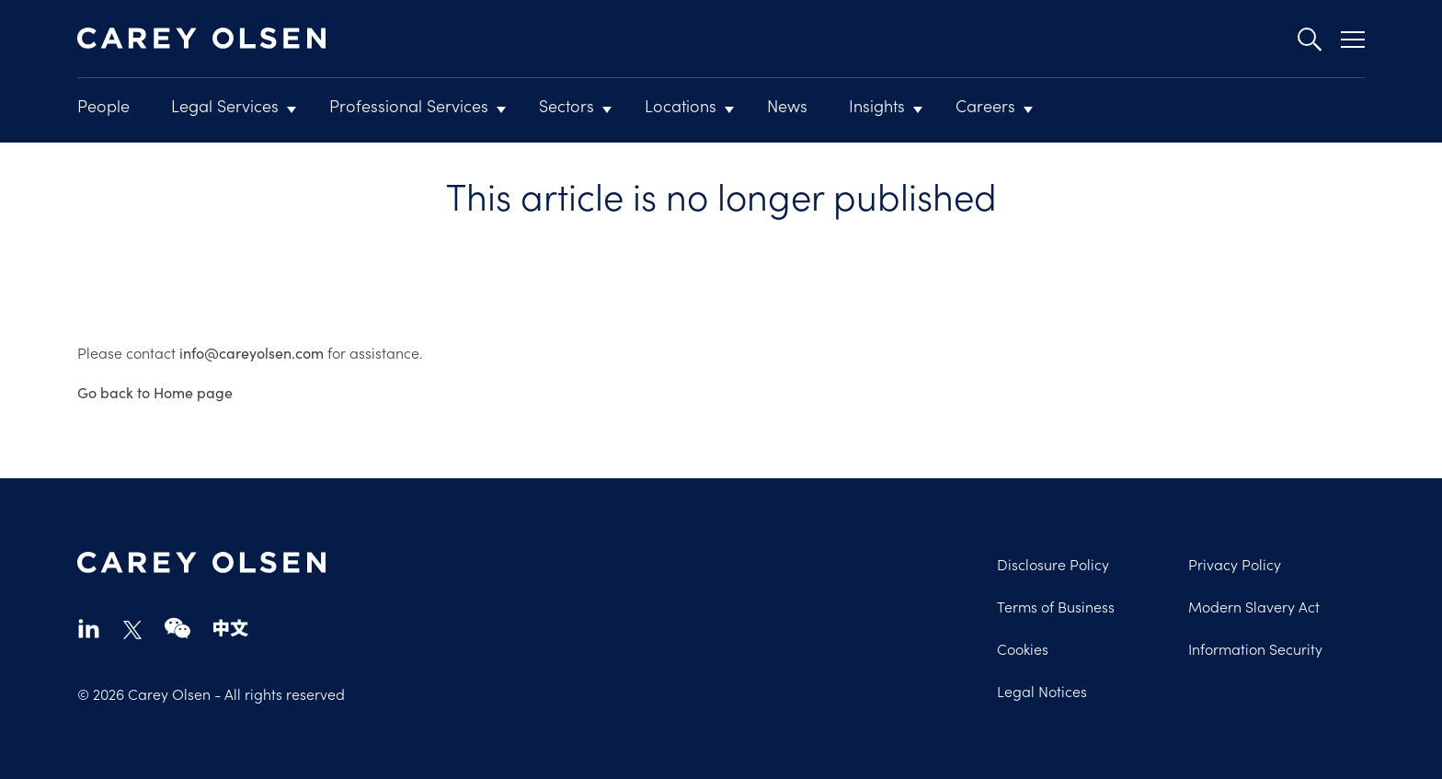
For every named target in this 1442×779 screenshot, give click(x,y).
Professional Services (408, 105)
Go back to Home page (155, 392)
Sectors (566, 105)
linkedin (88, 627)
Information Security (1255, 648)
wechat (177, 627)
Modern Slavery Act (1254, 606)
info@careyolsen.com (251, 352)
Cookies (1022, 648)
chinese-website (230, 627)
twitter (132, 630)
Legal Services (225, 105)
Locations (680, 105)
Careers (985, 105)
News (787, 105)
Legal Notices (1042, 691)
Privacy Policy (1234, 564)
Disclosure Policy (1053, 564)
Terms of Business (1056, 606)
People (103, 105)
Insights (877, 105)
